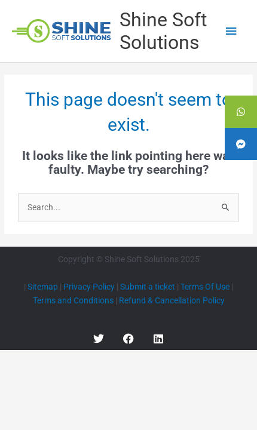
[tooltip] (241, 112)
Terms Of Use (205, 286)
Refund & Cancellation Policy (172, 300)
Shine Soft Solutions (163, 31)
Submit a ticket (147, 286)
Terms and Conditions (73, 300)
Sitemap (42, 286)
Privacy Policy (89, 286)
